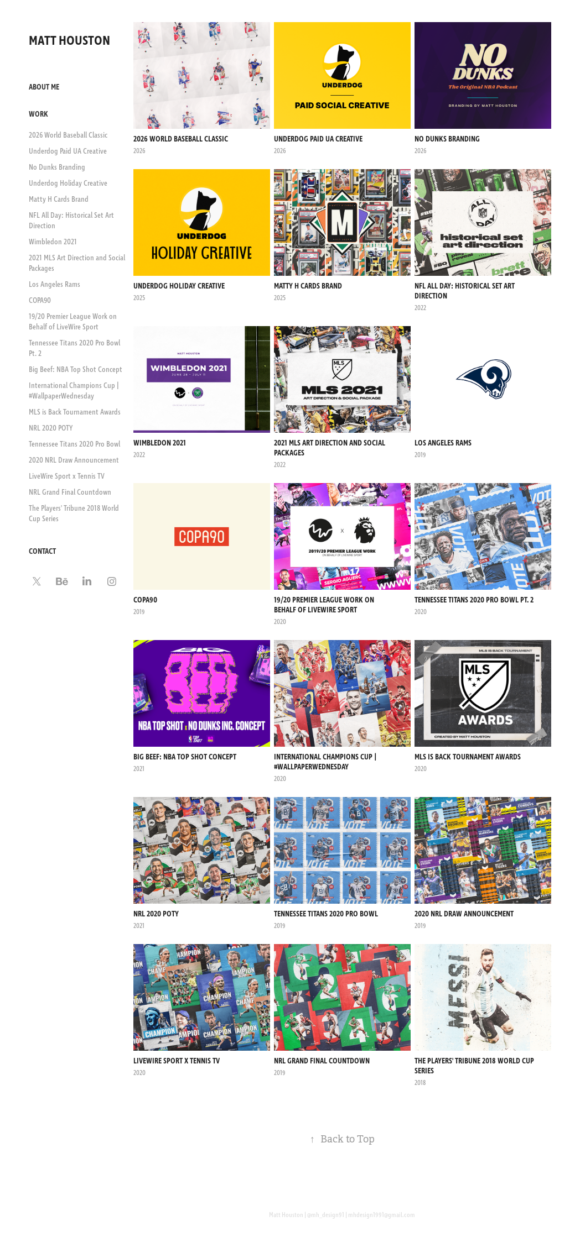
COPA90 (40, 301)
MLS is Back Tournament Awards (75, 412)
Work (38, 114)
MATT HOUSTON (70, 41)
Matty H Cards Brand (59, 200)
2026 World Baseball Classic (68, 135)
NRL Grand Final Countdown (70, 492)
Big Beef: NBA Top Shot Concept (75, 370)
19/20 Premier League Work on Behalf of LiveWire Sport (73, 322)
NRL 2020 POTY (50, 428)
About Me (44, 87)
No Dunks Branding (57, 167)
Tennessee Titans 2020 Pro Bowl (74, 444)
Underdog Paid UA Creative (68, 151)
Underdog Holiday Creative (68, 183)
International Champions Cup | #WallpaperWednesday (74, 391)
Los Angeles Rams (54, 285)
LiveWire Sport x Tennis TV (67, 476)
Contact (42, 552)
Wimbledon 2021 (53, 242)
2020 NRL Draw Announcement (74, 460)
